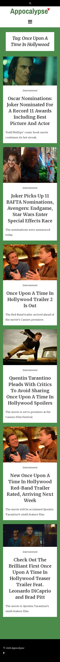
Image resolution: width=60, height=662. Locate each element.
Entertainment (30, 90)
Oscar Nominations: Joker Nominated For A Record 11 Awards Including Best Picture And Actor (30, 111)
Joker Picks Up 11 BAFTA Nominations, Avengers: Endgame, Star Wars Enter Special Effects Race (30, 208)
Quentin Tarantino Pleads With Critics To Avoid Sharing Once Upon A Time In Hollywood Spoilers (30, 390)
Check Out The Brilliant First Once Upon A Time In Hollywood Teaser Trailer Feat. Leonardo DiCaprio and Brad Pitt (30, 578)
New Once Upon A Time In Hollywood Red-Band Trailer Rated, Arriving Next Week (30, 488)
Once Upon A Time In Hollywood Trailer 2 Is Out (30, 299)
